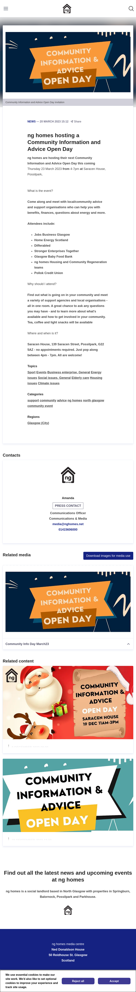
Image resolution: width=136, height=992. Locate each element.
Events (41, 372)
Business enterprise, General (68, 372)
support (33, 400)
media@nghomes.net (68, 524)
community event (40, 406)
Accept (114, 981)
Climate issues (49, 383)
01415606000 (67, 529)
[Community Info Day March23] (68, 601)
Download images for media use (108, 555)
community (48, 400)
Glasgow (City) (38, 423)
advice (62, 400)
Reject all (78, 981)
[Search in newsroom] (131, 8)
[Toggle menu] (6, 8)
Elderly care (80, 378)
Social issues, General (54, 378)
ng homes (75, 400)
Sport (31, 372)
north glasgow (93, 400)
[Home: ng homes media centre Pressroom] (67, 8)
